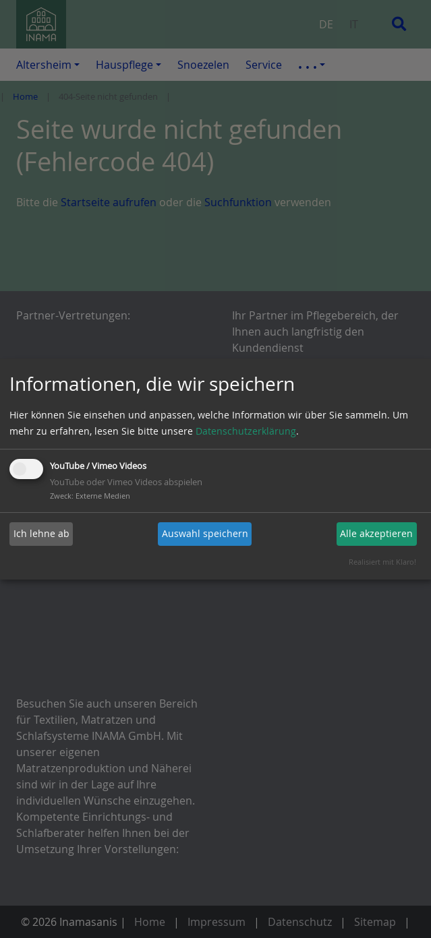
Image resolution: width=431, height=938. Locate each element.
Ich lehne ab (41, 533)
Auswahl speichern (205, 533)
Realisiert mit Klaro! (382, 562)
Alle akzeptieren (376, 533)
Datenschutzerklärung (246, 431)
